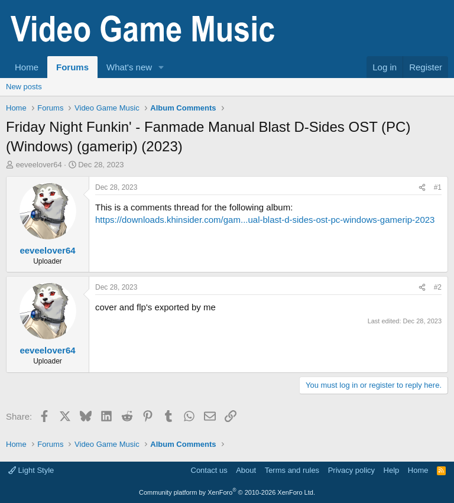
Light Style (31, 470)
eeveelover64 (39, 164)
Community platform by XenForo (227, 492)
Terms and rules (292, 470)
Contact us (209, 470)
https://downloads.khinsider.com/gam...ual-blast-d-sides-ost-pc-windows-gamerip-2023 (264, 220)
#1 (438, 187)
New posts (24, 86)
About (246, 470)
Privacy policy (351, 470)
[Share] (422, 187)
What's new (129, 67)
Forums (72, 67)
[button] (161, 67)
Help (392, 470)
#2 (438, 287)
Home (26, 67)
